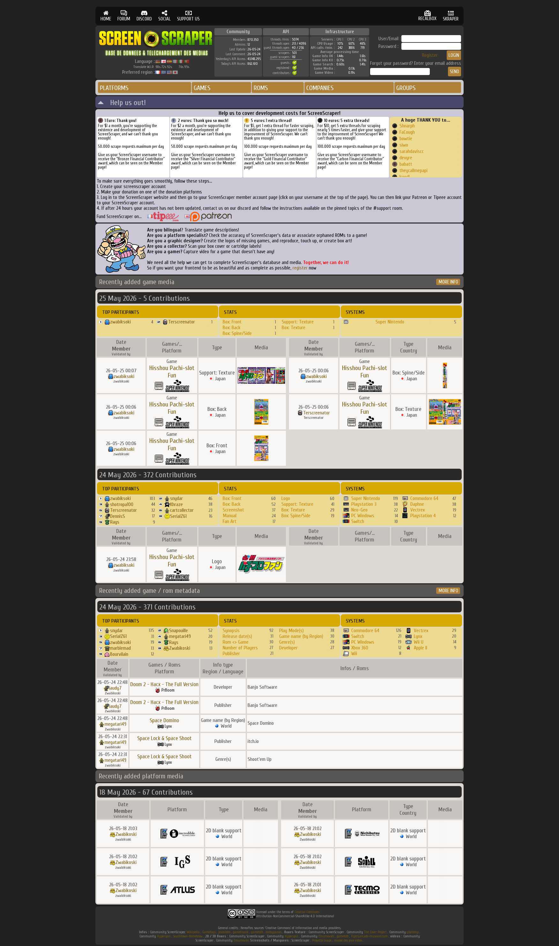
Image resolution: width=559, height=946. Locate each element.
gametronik (241, 932)
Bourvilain (119, 654)
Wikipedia (193, 932)
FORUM (123, 16)
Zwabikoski (179, 648)
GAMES (202, 88)
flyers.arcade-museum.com (369, 936)
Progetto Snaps (322, 940)
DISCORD (144, 16)
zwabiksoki (120, 322)
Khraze (176, 504)
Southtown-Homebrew (188, 936)
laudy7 (115, 688)
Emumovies (326, 936)
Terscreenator (181, 322)
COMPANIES (320, 88)
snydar (176, 498)
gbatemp (413, 932)
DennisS (117, 516)
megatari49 (180, 636)
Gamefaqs (209, 932)
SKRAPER (450, 16)
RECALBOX (427, 15)
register (300, 268)
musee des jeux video (348, 940)
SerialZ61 (178, 516)
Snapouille (178, 630)
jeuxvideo (224, 932)
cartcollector (182, 510)
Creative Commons (306, 912)
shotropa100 (121, 504)
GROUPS (406, 88)
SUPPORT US (188, 16)
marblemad (120, 648)
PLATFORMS (114, 88)
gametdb (257, 932)
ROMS (261, 88)
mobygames (273, 932)
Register (430, 55)
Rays (114, 522)
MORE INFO (448, 282)
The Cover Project (375, 932)
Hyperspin (164, 936)
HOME (106, 16)
